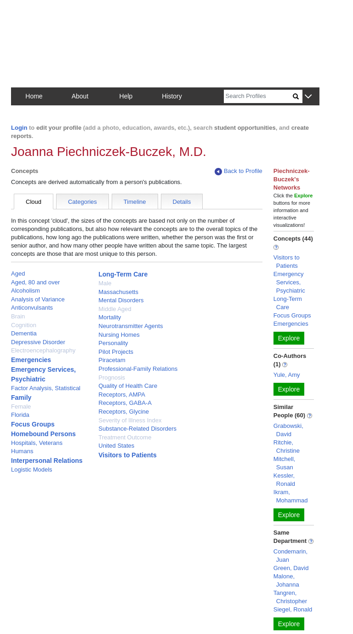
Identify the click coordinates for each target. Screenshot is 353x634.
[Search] (258, 96)
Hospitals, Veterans (37, 442)
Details (182, 201)
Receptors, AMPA (121, 394)
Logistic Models (31, 469)
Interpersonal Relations (47, 460)
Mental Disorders (120, 300)
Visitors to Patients (127, 455)
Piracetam (111, 360)
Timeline (135, 201)
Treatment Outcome (124, 437)
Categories (82, 201)
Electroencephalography (43, 350)
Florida (20, 414)
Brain (18, 316)
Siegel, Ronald (293, 609)
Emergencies (31, 359)
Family (21, 397)
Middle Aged (114, 308)
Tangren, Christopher (290, 597)
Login (19, 127)
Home (33, 96)
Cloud (33, 201)
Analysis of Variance (38, 299)
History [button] (172, 96)
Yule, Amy (286, 374)
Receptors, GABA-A (125, 402)
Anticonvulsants (32, 307)
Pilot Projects (115, 351)
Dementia (24, 333)
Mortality (109, 317)
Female (21, 406)
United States (116, 445)
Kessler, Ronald (284, 479)
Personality (113, 343)
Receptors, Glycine (123, 411)
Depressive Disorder (38, 342)
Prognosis (111, 377)
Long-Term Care (123, 274)
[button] (308, 96)
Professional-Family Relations (137, 368)
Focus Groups (33, 424)
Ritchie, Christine (286, 446)
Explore (289, 338)
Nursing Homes (119, 334)
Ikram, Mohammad (290, 496)
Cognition (23, 325)
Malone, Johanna (286, 580)
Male (104, 283)
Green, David (291, 568)
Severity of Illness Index (129, 420)
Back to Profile (238, 171)
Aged (18, 273)
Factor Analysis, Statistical (45, 388)
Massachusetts (118, 291)
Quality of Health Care (127, 385)
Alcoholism (25, 290)
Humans (22, 451)
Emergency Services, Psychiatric (289, 282)
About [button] (80, 96)
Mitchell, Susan (284, 463)
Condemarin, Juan (290, 555)
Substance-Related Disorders (137, 428)
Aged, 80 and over (35, 282)
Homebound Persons (43, 434)
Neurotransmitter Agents (130, 326)
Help (126, 96)
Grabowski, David (288, 430)
